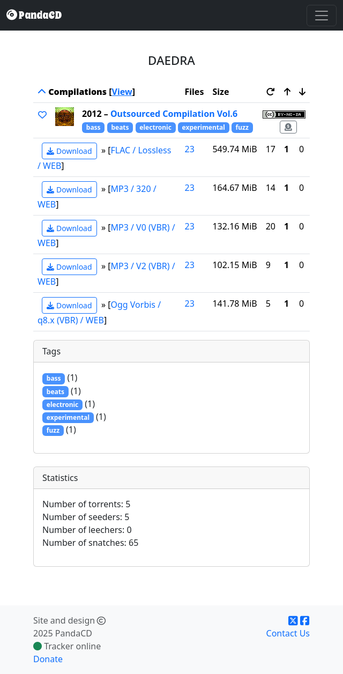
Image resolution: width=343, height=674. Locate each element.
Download (69, 151)
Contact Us (288, 633)
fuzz (242, 127)
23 (190, 149)
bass (93, 127)
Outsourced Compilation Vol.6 (173, 114)
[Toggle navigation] (322, 15)
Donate (48, 659)
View (122, 92)
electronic (155, 127)
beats (120, 127)
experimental (203, 127)
